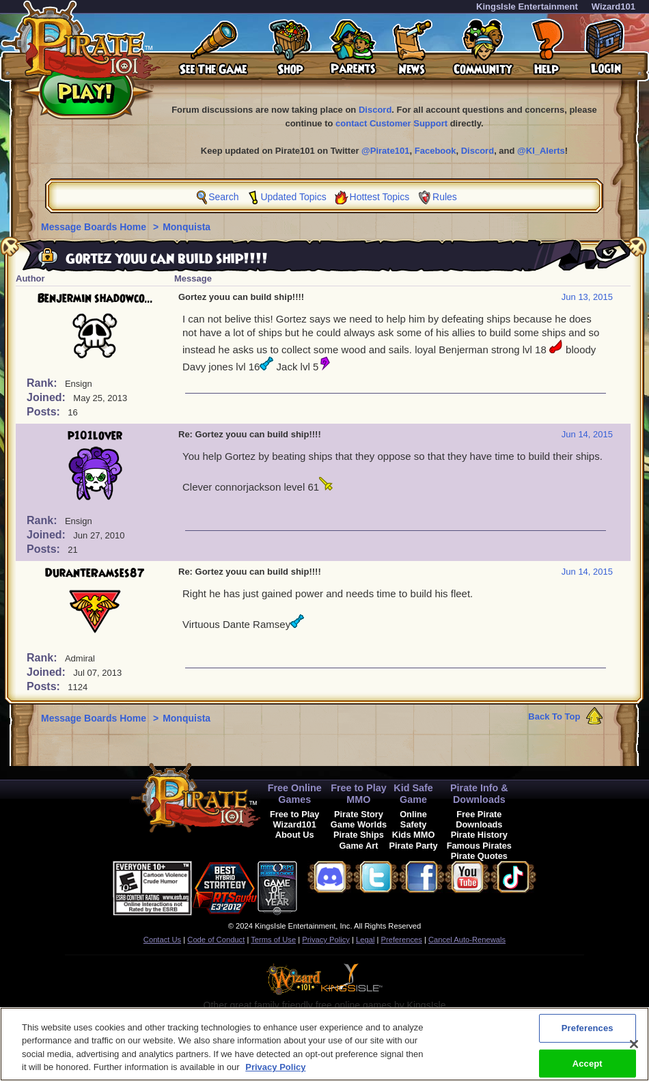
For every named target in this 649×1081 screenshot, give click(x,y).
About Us (294, 835)
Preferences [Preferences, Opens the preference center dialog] (587, 1032)
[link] (331, 886)
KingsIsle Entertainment (527, 6)
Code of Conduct (216, 939)
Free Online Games (295, 793)
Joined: (47, 397)
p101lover (95, 436)
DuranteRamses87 (95, 573)
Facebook (435, 151)
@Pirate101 (385, 151)
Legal (365, 939)
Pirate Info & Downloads (479, 793)
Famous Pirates (479, 845)
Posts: (45, 412)
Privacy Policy (326, 939)
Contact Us (162, 939)
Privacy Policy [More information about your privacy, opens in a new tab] (275, 1072)
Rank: (43, 383)
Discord (375, 110)
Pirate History (479, 835)
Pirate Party (413, 845)
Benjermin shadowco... (95, 298)
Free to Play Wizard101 (295, 819)
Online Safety (413, 819)
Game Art (358, 845)
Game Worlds (359, 824)
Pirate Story (358, 814)
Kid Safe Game (413, 793)
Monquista (186, 226)
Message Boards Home (95, 226)
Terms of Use (273, 939)
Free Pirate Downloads (479, 819)
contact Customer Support (391, 123)
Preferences (401, 939)
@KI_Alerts (541, 151)
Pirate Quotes (479, 856)
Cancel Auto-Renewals (467, 939)
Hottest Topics (380, 196)
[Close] (634, 1048)
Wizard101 (613, 6)
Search (223, 196)
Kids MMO (413, 835)
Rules (444, 196)
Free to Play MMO (359, 793)
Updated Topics (293, 196)
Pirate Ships (358, 835)
